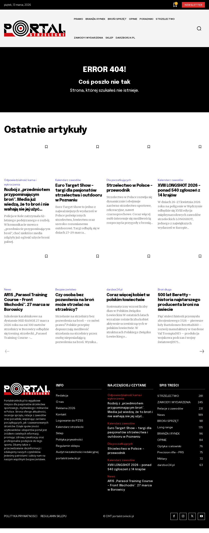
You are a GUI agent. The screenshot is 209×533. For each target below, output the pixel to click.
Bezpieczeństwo (67, 299)
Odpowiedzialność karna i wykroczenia (22, 190)
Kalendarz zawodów (70, 188)
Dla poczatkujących (121, 188)
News (8, 299)
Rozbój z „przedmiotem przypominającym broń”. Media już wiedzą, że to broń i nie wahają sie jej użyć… (27, 209)
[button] (199, 28)
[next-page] (201, 361)
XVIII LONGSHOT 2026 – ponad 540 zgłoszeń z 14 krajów (179, 199)
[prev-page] (7, 361)
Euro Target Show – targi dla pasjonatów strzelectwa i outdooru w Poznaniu (128, 440)
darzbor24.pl (116, 299)
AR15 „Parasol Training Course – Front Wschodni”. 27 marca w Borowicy (130, 490)
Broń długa (166, 299)
